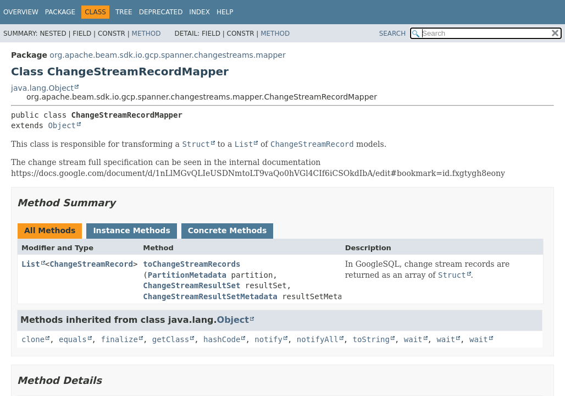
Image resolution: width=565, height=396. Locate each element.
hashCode (221, 339)
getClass (170, 339)
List (30, 264)
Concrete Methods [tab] (227, 230)
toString (371, 339)
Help (225, 12)
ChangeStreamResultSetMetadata (210, 296)
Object (62, 125)
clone (33, 339)
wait (413, 339)
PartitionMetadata (187, 275)
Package (60, 12)
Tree (123, 12)
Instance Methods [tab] (131, 230)
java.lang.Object (42, 88)
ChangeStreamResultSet (191, 285)
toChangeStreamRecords (191, 264)
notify (268, 339)
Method (146, 33)
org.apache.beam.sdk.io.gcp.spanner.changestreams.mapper (167, 55)
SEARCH (392, 33)
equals (73, 339)
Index (199, 12)
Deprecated (161, 12)
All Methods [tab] (49, 230)
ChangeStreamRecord (91, 264)
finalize (119, 339)
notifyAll (318, 339)
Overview (20, 12)
